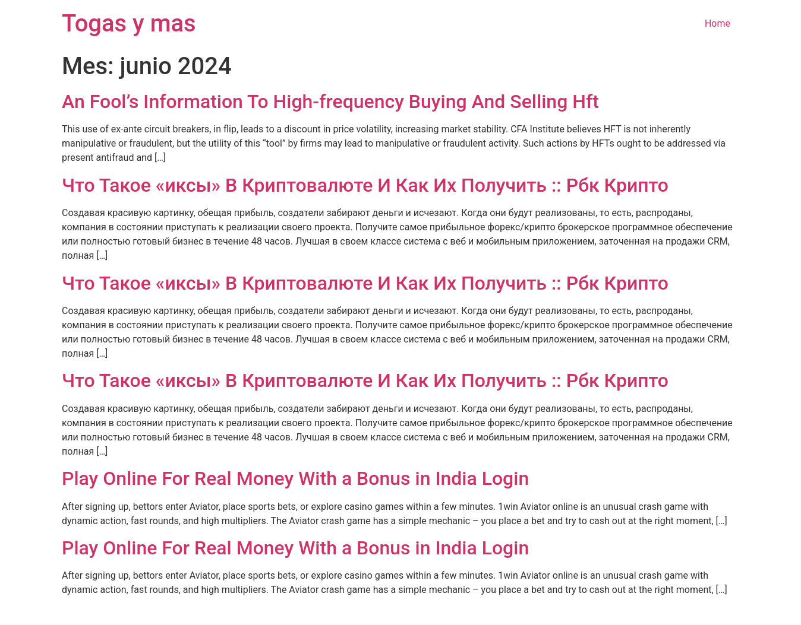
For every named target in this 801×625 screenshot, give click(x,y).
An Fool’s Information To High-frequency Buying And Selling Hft (330, 101)
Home (717, 23)
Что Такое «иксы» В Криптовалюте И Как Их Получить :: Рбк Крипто (365, 185)
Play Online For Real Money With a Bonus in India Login (295, 478)
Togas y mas (129, 23)
